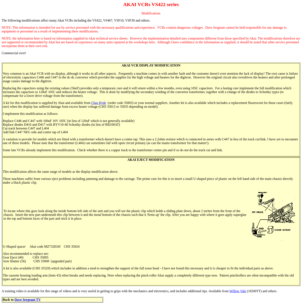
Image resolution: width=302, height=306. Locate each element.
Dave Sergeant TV (27, 299)
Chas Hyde (98, 103)
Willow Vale (237, 291)
